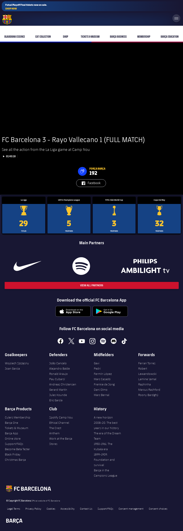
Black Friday (13, 454)
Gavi (96, 363)
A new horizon (103, 417)
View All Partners (91, 285)
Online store (13, 438)
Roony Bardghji (148, 395)
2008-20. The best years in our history (106, 425)
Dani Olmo (101, 389)
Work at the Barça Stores (60, 441)
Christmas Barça (15, 459)
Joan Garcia (12, 368)
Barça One (11, 422)
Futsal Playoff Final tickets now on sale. (26, 6)
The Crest (55, 428)
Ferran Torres (146, 363)
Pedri (97, 368)
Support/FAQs (14, 444)
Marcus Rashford (149, 389)
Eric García (55, 400)
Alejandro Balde (59, 368)
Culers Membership (17, 417)
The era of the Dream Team (107, 435)
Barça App (11, 433)
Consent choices (158, 508)
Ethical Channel (59, 422)
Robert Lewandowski (147, 371)
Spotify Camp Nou (61, 417)
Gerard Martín (58, 389)
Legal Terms (13, 508)
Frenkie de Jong (104, 384)
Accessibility (67, 508)
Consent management (131, 508)
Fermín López (103, 374)
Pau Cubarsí (57, 379)
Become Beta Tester (17, 449)
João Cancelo (58, 363)
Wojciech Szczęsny (17, 363)
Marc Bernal (101, 395)
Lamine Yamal (147, 379)
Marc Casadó (102, 379)
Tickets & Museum (16, 428)
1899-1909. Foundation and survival (104, 460)
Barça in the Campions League (105, 472)
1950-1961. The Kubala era (103, 446)
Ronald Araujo (58, 374)
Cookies (51, 508)
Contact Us (86, 508)
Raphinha (144, 384)
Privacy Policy (33, 508)
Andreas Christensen (62, 384)
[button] (82, 171)
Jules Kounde (58, 395)
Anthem (54, 433)
